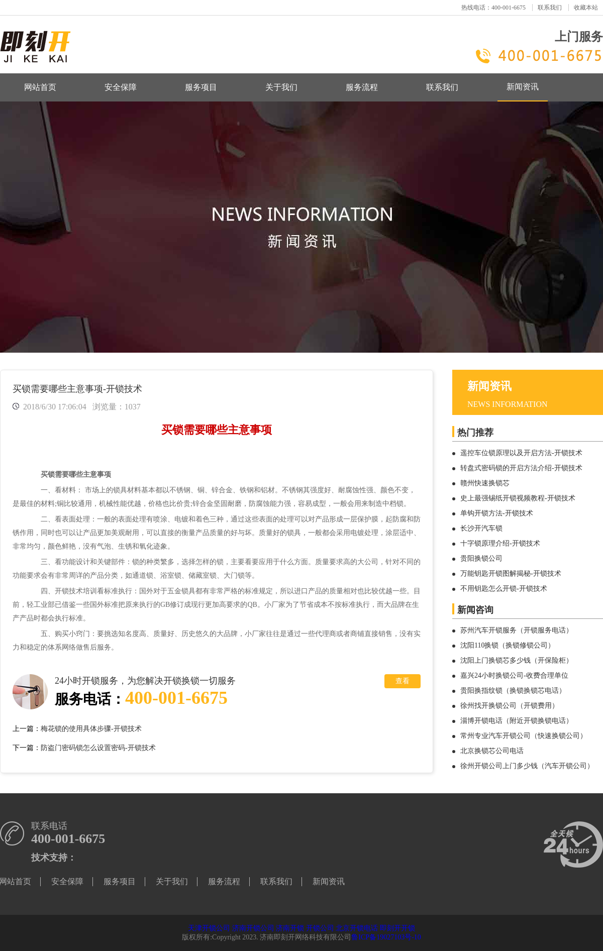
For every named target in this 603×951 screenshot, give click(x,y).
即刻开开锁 (397, 928)
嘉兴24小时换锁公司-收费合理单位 (514, 675)
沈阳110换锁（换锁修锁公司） (507, 645)
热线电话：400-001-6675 (493, 7)
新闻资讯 (523, 86)
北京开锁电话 (357, 928)
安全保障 (121, 87)
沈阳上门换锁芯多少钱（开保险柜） (516, 660)
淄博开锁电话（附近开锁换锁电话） (516, 720)
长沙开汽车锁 (481, 528)
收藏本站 (586, 7)
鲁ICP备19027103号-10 (386, 937)
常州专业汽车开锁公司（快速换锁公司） (523, 735)
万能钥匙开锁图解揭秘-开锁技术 (510, 573)
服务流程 (362, 87)
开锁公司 (320, 928)
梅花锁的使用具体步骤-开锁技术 (91, 728)
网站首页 (40, 87)
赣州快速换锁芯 (485, 483)
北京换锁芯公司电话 (492, 751)
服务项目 (201, 87)
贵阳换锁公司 (481, 558)
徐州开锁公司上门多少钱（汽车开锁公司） (527, 766)
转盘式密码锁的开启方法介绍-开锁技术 (521, 468)
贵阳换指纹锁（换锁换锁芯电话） (513, 690)
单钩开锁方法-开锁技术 (496, 513)
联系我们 (550, 7)
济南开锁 (290, 928)
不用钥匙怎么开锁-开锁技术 (503, 588)
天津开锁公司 (209, 928)
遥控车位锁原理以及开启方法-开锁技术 (521, 453)
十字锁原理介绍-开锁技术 (500, 543)
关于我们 (281, 87)
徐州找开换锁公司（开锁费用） (509, 705)
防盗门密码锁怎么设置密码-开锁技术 (98, 748)
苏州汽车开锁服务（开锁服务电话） (516, 630)
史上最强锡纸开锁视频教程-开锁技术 (517, 498)
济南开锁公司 (253, 928)
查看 (402, 681)
